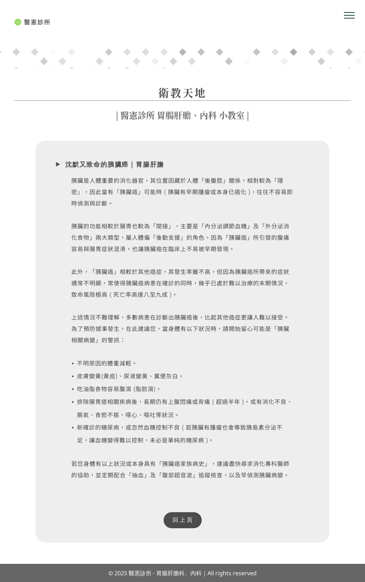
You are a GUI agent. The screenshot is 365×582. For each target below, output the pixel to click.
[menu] (349, 15)
